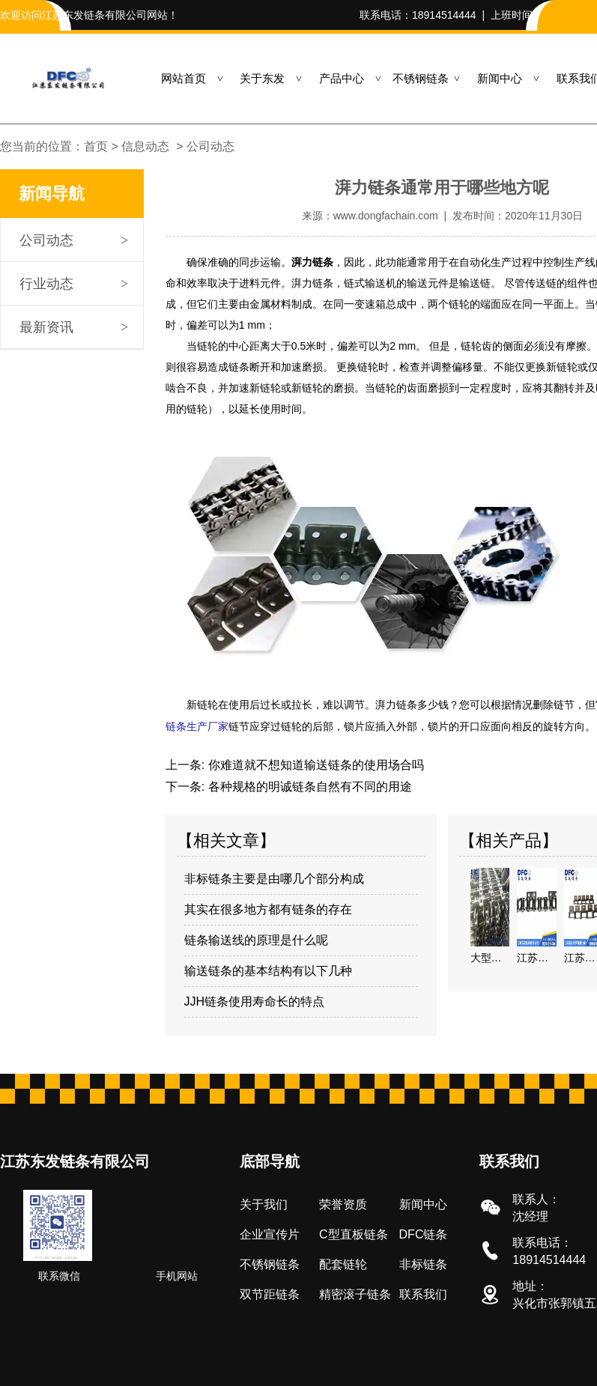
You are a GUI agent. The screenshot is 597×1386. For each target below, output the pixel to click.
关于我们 (264, 1203)
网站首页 (183, 78)
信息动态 (145, 146)
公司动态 (46, 240)
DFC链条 (423, 1233)
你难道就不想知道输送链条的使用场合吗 (313, 763)
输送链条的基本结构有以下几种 (268, 969)
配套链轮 (343, 1262)
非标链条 (423, 1262)
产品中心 (341, 78)
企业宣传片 (270, 1233)
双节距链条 (270, 1292)
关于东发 (262, 78)
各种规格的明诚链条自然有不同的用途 (307, 785)
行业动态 (46, 283)
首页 (96, 146)
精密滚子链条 (355, 1292)
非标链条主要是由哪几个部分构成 (274, 877)
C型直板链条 (353, 1233)
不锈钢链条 (421, 78)
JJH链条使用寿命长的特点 (254, 1000)
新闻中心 (499, 78)
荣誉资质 (343, 1203)
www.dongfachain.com (385, 216)
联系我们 (423, 1292)
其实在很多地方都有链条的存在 (268, 908)
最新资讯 (46, 327)
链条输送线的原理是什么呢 (256, 938)
